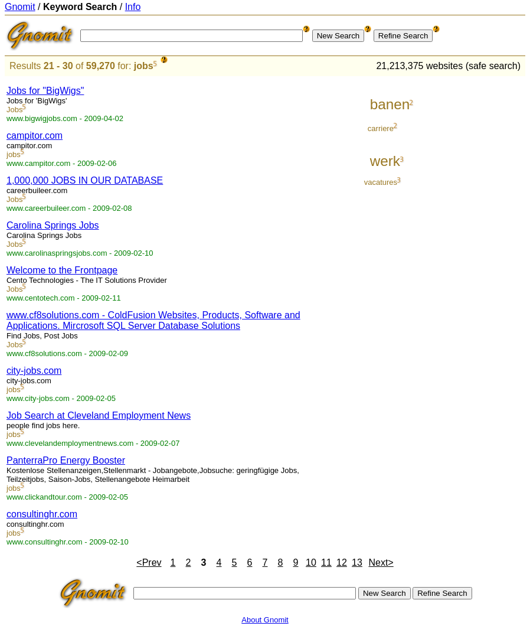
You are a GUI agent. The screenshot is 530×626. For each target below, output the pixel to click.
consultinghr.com (41, 514)
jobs (143, 66)
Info (133, 7)
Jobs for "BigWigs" (45, 91)
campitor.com (34, 136)
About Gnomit (265, 619)
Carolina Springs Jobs (52, 225)
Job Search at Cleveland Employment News (98, 415)
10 (311, 562)
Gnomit (20, 7)
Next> (380, 562)
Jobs (14, 109)
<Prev (148, 562)
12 (341, 562)
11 (326, 562)
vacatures (380, 182)
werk (385, 161)
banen (390, 104)
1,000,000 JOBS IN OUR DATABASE (84, 180)
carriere (381, 128)
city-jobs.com (33, 371)
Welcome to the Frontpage (61, 270)
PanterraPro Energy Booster (65, 460)
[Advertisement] (476, 255)
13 (357, 562)
